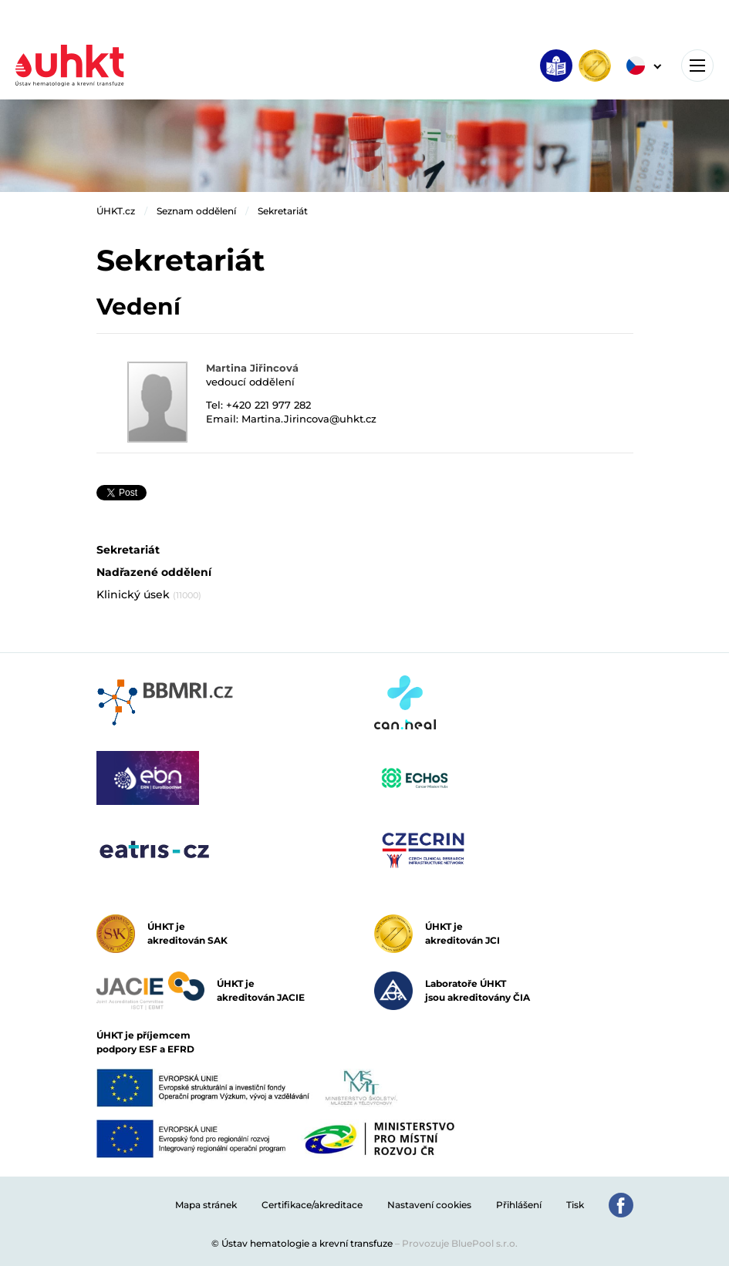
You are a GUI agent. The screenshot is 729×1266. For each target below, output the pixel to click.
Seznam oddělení (196, 211)
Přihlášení (519, 1204)
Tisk (575, 1204)
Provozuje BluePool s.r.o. (460, 1243)
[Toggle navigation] (697, 65)
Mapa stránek (206, 1204)
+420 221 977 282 (268, 405)
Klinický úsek (148, 594)
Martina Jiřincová (252, 368)
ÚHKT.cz (115, 211)
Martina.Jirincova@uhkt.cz (308, 418)
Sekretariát (283, 211)
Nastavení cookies (429, 1204)
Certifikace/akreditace (312, 1204)
